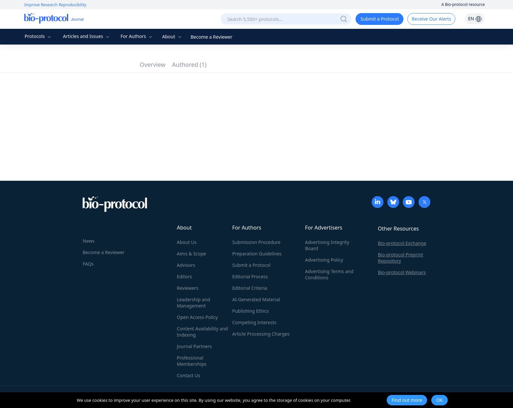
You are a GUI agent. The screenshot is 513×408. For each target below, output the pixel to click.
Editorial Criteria (249, 288)
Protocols (38, 36)
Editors (184, 276)
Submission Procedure (256, 242)
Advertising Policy (324, 260)
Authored (189, 64)
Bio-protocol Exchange (402, 243)
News (88, 241)
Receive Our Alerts (431, 19)
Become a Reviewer (212, 37)
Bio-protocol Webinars (402, 272)
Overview (153, 64)
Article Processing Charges (260, 334)
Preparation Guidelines (257, 253)
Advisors (186, 265)
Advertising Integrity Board (327, 245)
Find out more (407, 400)
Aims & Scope (191, 253)
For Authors (137, 36)
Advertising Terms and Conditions (329, 274)
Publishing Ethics (250, 311)
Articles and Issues (87, 36)
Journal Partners (194, 346)
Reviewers (187, 288)
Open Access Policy (197, 317)
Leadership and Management (193, 302)
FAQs (88, 264)
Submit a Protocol (379, 19)
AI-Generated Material (256, 299)
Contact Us (188, 375)
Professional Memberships (191, 361)
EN (475, 18)
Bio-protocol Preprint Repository (400, 257)
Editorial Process (250, 276)
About (172, 36)
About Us (186, 242)
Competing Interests (254, 322)
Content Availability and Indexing (202, 331)
